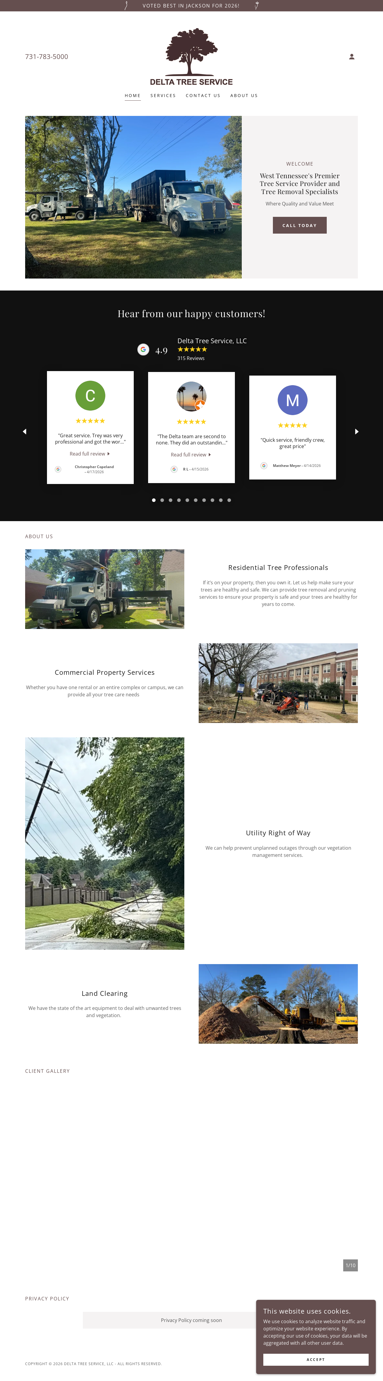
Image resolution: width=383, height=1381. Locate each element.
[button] (352, 57)
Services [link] (163, 95)
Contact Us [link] (203, 95)
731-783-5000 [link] (46, 56)
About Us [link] (244, 95)
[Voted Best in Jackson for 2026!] (191, 5)
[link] (191, 56)
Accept (316, 1359)
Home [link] (133, 95)
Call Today (299, 225)
